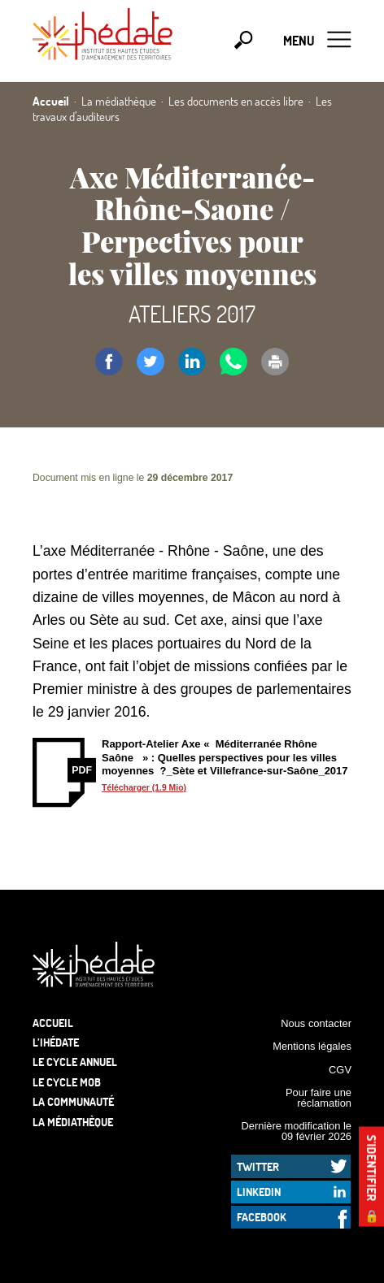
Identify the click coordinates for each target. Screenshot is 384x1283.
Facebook (261, 1216)
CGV (340, 1070)
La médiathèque (73, 1121)
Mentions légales (312, 1046)
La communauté (73, 1101)
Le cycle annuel (75, 1061)
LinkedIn (259, 1191)
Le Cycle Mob (67, 1082)
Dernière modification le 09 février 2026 (296, 1131)
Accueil (53, 1022)
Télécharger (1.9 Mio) (144, 787)
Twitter (258, 1166)
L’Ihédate (56, 1042)
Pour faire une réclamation (318, 1097)
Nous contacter (316, 1023)
